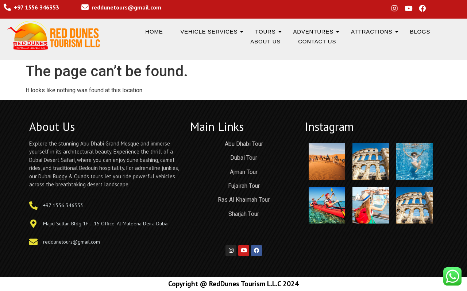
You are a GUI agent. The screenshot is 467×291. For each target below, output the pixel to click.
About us (265, 41)
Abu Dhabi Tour (244, 143)
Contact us (317, 41)
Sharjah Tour (243, 213)
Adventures (315, 31)
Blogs (420, 31)
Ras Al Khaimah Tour (244, 199)
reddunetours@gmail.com (126, 7)
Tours (267, 31)
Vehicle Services (211, 31)
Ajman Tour (244, 171)
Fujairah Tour (244, 185)
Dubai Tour (243, 157)
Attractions (373, 31)
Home (154, 31)
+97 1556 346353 (36, 7)
